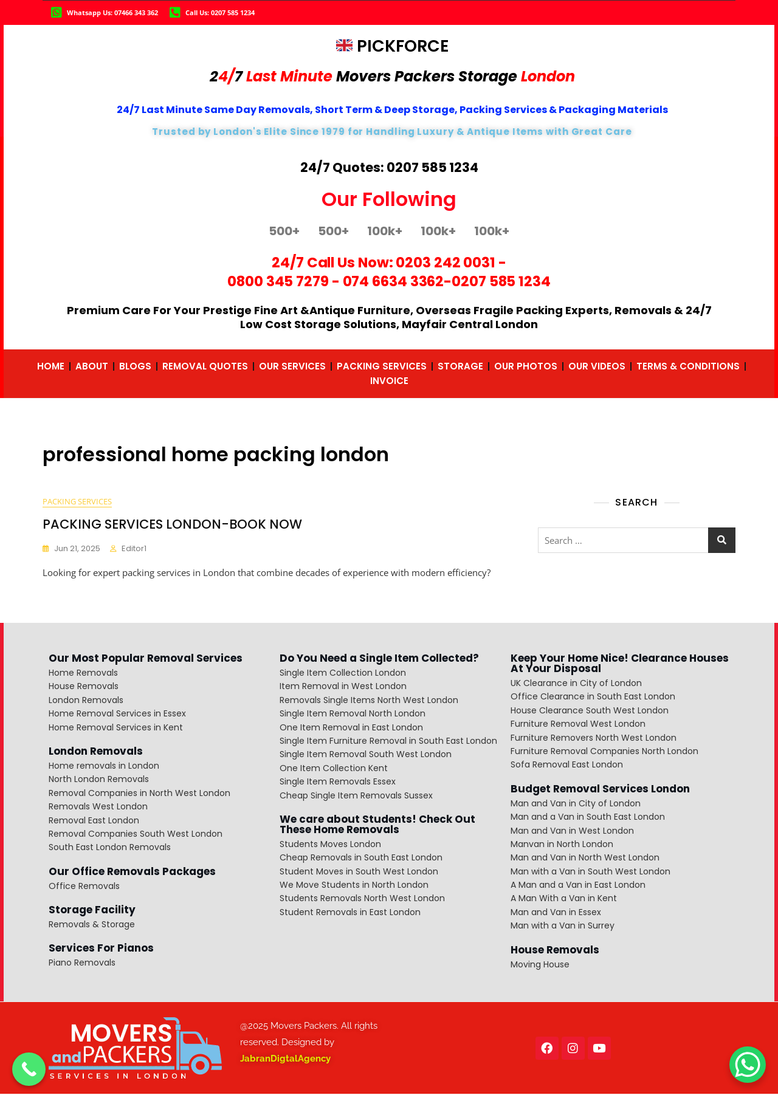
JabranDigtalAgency (285, 1059)
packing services (77, 501)
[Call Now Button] (29, 1069)
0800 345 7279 (278, 281)
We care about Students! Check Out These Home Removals (377, 824)
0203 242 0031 (445, 262)
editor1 (134, 549)
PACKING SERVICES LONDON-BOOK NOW (172, 525)
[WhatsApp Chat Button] (747, 1064)
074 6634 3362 (393, 281)
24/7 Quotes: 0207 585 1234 (389, 167)
